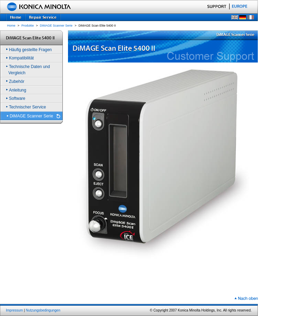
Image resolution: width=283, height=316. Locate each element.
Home (11, 25)
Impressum (14, 310)
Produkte (27, 25)
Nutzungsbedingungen (43, 310)
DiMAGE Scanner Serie (56, 25)
